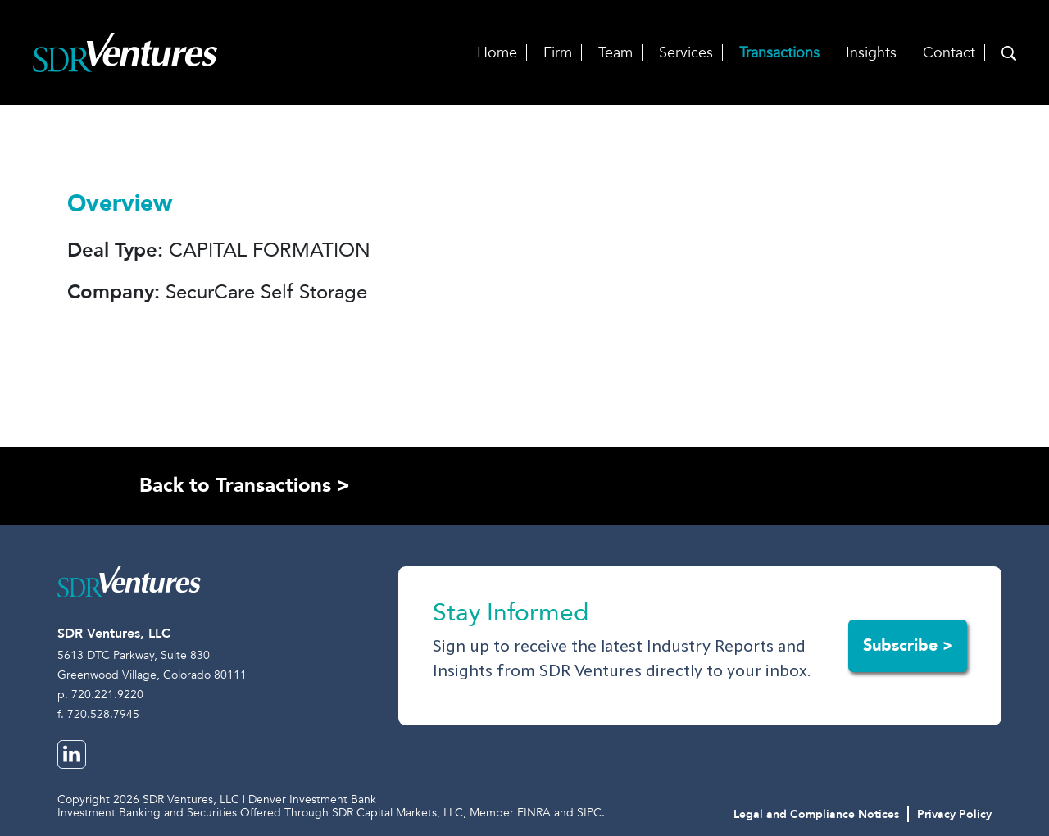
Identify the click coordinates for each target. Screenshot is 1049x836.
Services (686, 53)
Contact (949, 53)
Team (615, 53)
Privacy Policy (954, 814)
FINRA (534, 812)
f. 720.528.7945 (98, 714)
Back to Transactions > (244, 485)
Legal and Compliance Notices (816, 814)
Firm (557, 53)
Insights (871, 53)
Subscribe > (908, 645)
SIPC (589, 812)
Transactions (779, 53)
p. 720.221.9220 (100, 694)
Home (497, 53)
